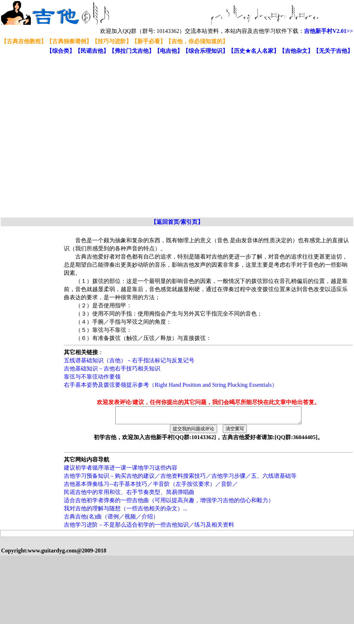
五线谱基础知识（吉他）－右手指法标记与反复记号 (129, 360)
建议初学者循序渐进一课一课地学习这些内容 (120, 471)
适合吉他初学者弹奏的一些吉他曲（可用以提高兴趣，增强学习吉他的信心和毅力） (169, 503)
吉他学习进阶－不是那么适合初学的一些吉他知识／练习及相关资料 (149, 528)
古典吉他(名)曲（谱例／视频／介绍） (111, 520)
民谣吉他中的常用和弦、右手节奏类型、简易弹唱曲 (129, 495)
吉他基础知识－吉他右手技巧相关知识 (112, 368)
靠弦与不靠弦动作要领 (92, 377)
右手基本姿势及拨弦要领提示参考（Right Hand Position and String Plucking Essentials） (170, 385)
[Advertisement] (79, 136)
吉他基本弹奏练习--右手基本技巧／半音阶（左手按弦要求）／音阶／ (151, 487)
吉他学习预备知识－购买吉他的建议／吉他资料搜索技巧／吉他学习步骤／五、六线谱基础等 (180, 479)
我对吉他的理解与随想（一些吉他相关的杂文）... (125, 512)
